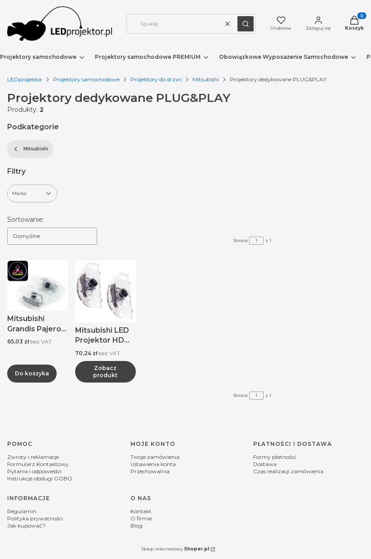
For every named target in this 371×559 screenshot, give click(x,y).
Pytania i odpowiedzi (34, 471)
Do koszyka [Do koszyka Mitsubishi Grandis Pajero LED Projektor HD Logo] (32, 373)
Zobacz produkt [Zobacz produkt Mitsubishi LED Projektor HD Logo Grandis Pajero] (105, 371)
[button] (245, 23)
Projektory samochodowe (86, 79)
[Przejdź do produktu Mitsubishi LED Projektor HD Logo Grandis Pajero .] (105, 291)
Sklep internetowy (175, 549)
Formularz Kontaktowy (38, 464)
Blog (136, 525)
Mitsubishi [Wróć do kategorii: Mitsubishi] (30, 149)
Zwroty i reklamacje (33, 456)
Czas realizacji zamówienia (288, 471)
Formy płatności (274, 456)
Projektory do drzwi (156, 79)
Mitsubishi (205, 79)
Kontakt (141, 511)
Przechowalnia (150, 471)
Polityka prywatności (35, 518)
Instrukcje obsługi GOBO (39, 478)
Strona (240, 240)
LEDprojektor (24, 79)
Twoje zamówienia (154, 456)
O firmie (141, 518)
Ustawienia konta (153, 464)
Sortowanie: (25, 220)
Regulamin (21, 511)
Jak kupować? (26, 525)
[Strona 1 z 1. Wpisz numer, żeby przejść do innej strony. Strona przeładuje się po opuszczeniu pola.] (256, 241)
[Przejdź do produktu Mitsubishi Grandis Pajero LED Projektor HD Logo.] (37, 285)
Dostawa (265, 464)
